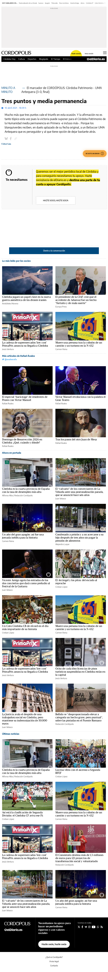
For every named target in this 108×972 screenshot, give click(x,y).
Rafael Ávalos (8, 403)
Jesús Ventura (8, 349)
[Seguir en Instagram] (89, 927)
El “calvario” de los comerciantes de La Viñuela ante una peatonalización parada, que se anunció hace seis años (79, 492)
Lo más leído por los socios (16, 260)
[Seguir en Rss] (102, 927)
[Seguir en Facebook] (82, 927)
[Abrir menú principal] (105, 52)
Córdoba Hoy (9, 59)
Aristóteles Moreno (10, 303)
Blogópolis (43, 59)
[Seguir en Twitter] (79, 927)
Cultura (21, 59)
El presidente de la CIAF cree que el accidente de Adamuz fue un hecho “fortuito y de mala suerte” (75, 300)
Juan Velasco (60, 498)
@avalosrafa (9, 359)
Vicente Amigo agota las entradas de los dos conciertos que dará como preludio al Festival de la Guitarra (26, 583)
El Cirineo (67, 59)
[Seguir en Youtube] (93, 927)
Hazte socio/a (76, 53)
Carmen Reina (61, 349)
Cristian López (61, 587)
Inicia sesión (89, 53)
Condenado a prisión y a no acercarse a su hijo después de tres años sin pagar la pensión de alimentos (79, 537)
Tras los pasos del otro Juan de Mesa (76, 439)
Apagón (47, 3)
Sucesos (40, 3)
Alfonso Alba (7, 495)
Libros (83, 3)
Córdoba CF (89, 3)
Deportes (32, 59)
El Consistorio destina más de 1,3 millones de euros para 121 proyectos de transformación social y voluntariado (79, 858)
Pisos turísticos (64, 3)
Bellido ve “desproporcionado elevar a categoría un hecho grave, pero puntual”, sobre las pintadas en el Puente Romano (79, 717)
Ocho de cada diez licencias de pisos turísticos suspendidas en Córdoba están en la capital (80, 671)
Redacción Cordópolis (23, 495)
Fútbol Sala (6, 144)
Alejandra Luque (62, 544)
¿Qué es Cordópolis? (54, 957)
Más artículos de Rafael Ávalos (18, 356)
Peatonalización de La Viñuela (28, 3)
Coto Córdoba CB (100, 3)
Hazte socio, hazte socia (55, 200)
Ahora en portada (11, 452)
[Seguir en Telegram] (86, 927)
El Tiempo (55, 59)
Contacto (54, 965)
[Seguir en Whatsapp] (98, 927)
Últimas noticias (10, 733)
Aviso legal (54, 961)
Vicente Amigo (74, 3)
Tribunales (54, 3)
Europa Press (61, 306)
